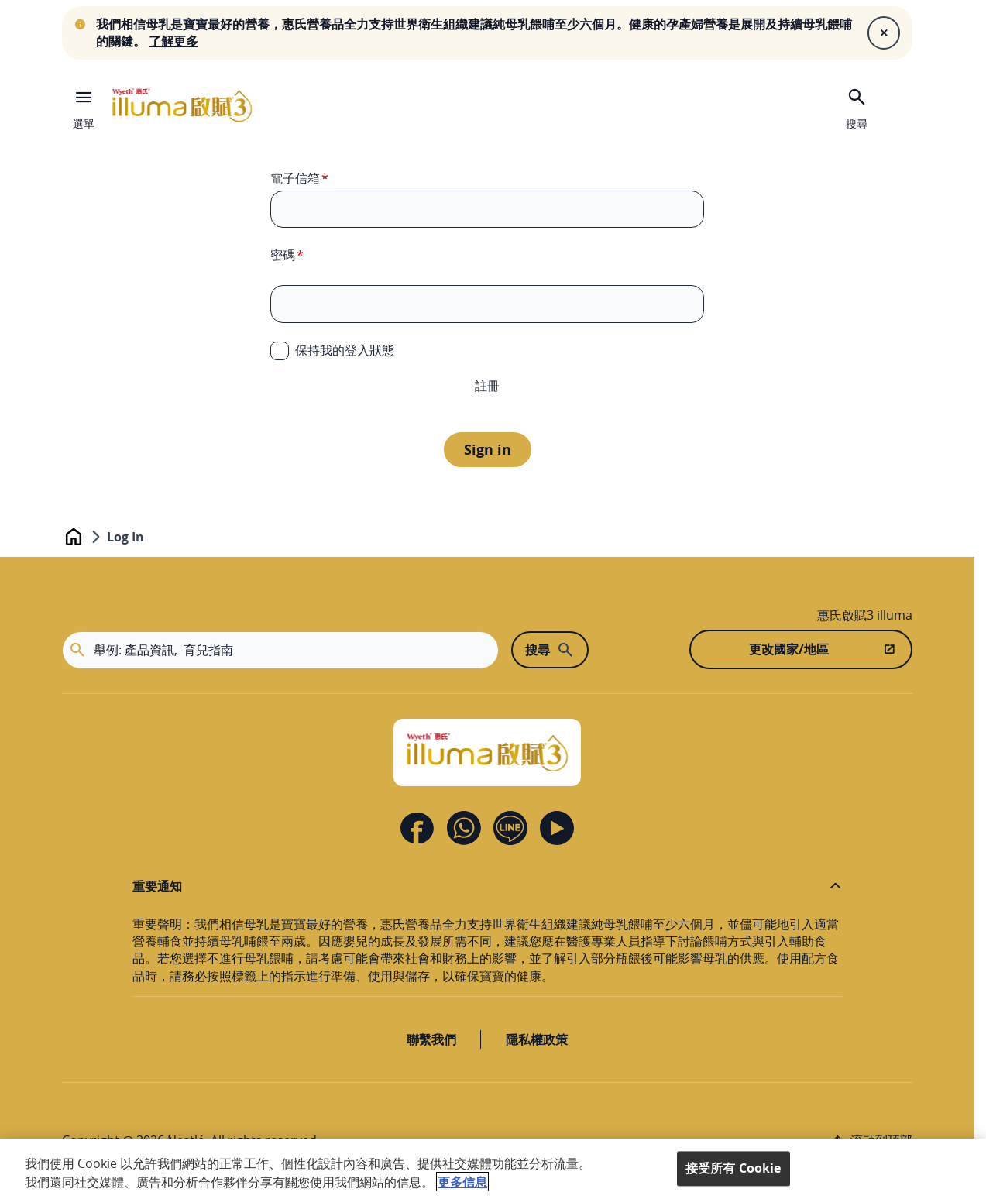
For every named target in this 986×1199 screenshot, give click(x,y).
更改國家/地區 (789, 649)
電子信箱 (295, 178)
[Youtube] (557, 828)
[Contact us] (464, 828)
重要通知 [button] (157, 886)
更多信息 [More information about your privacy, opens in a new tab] (462, 1181)
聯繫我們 (431, 1039)
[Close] (883, 32)
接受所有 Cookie (733, 1168)
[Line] (510, 828)
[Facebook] (417, 828)
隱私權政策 (537, 1039)
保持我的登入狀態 (344, 350)
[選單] (83, 105)
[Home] (487, 752)
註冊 (487, 385)
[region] (493, 1169)
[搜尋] (856, 106)
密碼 (282, 254)
